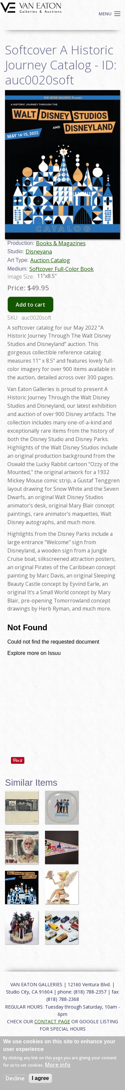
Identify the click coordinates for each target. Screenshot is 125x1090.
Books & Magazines (61, 243)
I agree (40, 1078)
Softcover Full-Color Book (61, 269)
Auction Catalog (50, 260)
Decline (15, 1078)
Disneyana (39, 251)
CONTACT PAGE (52, 1021)
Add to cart (30, 304)
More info (57, 1064)
